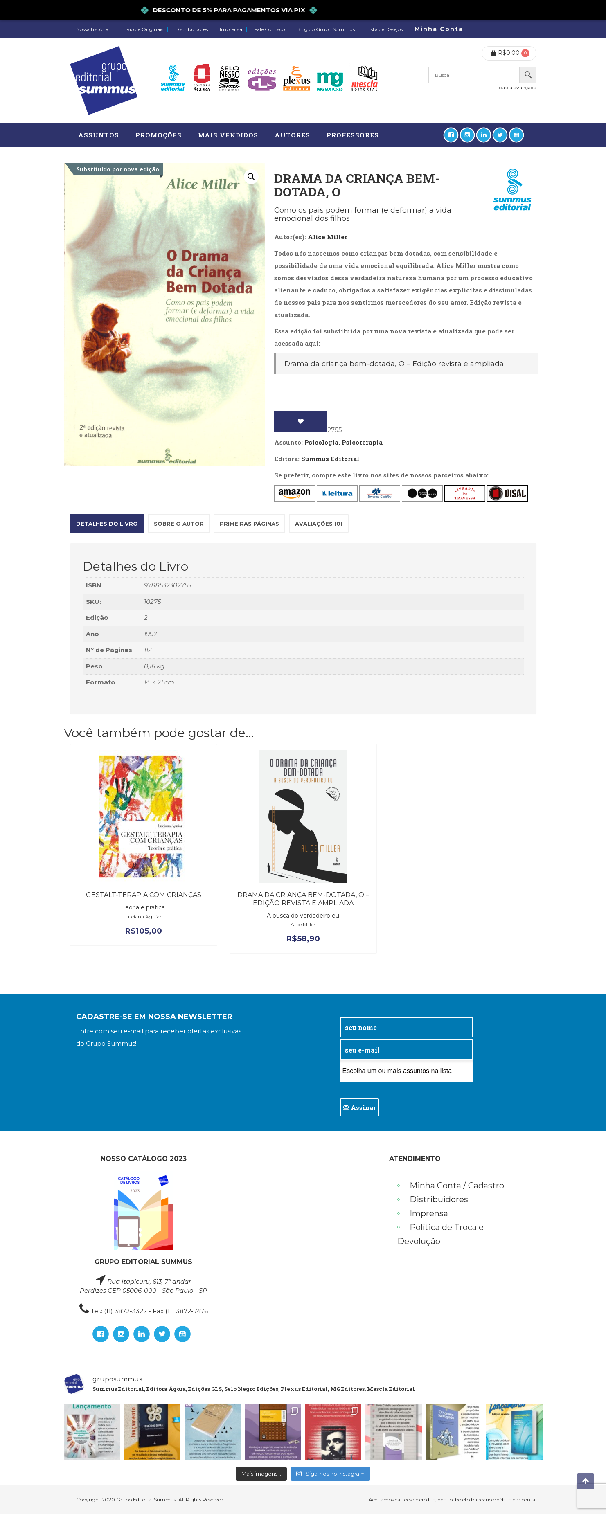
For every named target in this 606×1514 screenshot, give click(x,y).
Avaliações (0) (318, 523)
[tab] (107, 523)
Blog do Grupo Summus (326, 29)
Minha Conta (439, 29)
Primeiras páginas (249, 523)
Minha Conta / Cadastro (457, 1185)
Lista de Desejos (385, 29)
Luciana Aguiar (143, 916)
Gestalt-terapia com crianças (143, 895)
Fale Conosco (269, 29)
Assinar (359, 1107)
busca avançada (517, 87)
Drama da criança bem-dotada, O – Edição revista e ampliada (394, 363)
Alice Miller (327, 237)
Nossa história (92, 29)
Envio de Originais (141, 29)
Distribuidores (191, 29)
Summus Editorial (330, 458)
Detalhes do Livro (107, 523)
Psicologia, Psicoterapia (343, 442)
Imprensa (231, 29)
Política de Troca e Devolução (440, 1234)
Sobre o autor (179, 523)
